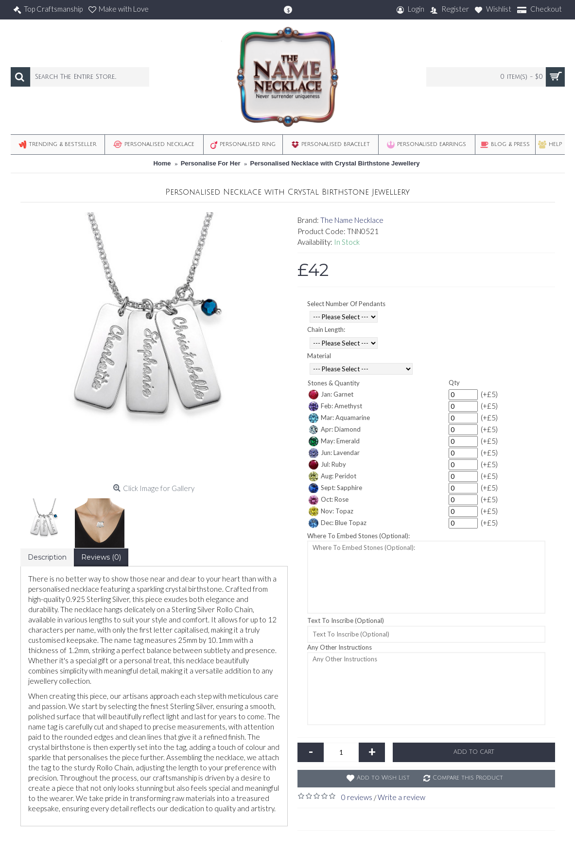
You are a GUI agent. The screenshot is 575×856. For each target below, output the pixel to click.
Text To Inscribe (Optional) (345, 620)
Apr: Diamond (335, 430)
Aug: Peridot (332, 476)
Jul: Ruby (327, 465)
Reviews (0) (101, 557)
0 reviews (356, 797)
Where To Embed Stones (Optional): (358, 536)
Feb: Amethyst (335, 406)
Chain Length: (326, 329)
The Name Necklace (351, 220)
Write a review (401, 797)
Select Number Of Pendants (346, 304)
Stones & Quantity (334, 383)
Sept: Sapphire (335, 488)
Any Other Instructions (339, 647)
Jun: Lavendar (334, 453)
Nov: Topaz (331, 511)
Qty (454, 382)
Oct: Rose (328, 500)
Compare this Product (468, 778)
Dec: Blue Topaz (337, 523)
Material (319, 356)
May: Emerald (334, 441)
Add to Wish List (383, 778)
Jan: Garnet (331, 395)
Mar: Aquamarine (339, 418)
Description (47, 557)
